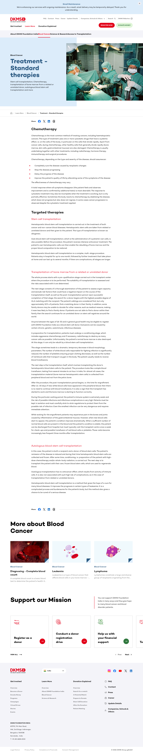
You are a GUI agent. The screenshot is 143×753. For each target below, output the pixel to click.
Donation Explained (47, 26)
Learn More (30, 26)
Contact (51, 18)
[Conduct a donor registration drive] (84, 641)
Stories (13, 708)
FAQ (44, 18)
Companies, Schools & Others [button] (93, 19)
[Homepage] (11, 113)
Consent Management (70, 750)
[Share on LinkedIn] (49, 121)
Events (12, 712)
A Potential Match (79, 695)
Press (57, 18)
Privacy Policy (29, 750)
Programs (13, 698)
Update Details (72, 18)
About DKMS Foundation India (24, 34)
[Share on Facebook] (39, 121)
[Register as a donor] (42, 641)
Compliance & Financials (48, 750)
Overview (13, 688)
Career (63, 18)
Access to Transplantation (79, 34)
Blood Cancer (44, 34)
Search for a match (80, 691)
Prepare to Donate (79, 698)
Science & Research (59, 34)
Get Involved (16, 26)
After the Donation (80, 705)
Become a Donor (16, 691)
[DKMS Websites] (125, 19)
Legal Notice (15, 750)
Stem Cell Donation (80, 702)
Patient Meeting (79, 708)
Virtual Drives (15, 705)
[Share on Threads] (54, 121)
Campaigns (14, 702)
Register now (107, 25)
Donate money (124, 25)
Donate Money (15, 695)
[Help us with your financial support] (126, 641)
